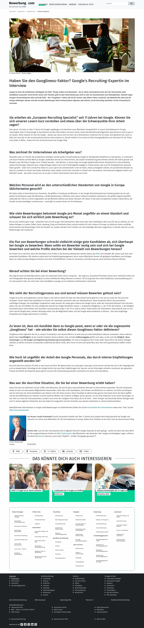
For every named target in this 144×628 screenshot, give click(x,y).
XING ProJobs (15, 612)
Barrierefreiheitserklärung (18, 600)
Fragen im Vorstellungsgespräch (61, 533)
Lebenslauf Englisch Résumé (121, 525)
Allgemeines (31, 11)
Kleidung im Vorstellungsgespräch (102, 550)
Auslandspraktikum (60, 558)
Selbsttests (110, 588)
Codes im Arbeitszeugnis (80, 553)
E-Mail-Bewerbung (101, 516)
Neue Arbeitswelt (80, 588)
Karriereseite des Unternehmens (100, 407)
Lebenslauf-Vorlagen (113, 581)
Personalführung (80, 590)
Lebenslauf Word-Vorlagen (19, 516)
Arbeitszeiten (79, 516)
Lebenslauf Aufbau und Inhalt (122, 516)
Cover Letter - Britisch (20, 549)
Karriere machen (80, 581)
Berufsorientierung (58, 4)
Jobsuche (46, 585)
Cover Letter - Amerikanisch (18, 544)
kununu (41, 436)
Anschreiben (15, 581)
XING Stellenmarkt (64, 433)
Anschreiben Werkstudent (17, 530)
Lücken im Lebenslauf (122, 530)
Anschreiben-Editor (60, 607)
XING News (100, 610)
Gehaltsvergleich (102, 612)
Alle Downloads (112, 595)
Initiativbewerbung (60, 524)
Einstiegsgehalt (80, 562)
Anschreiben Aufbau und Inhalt (41, 531)
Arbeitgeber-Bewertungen (62, 612)
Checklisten (110, 585)
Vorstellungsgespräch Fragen (102, 540)
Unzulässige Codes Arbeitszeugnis (81, 529)
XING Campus (58, 610)
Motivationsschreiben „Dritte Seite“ (40, 557)
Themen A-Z (89, 600)
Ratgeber (110, 583)
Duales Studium (59, 550)
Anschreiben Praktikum (20, 526)
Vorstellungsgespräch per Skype (102, 561)
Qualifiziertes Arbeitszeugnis (59, 528)
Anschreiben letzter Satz (40, 541)
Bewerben (43, 4)
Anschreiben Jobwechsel (20, 540)
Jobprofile (46, 588)
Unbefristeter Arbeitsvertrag (79, 535)
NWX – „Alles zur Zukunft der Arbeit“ (23, 610)
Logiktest (37, 524)
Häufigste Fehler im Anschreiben (40, 551)
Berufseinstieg (79, 578)
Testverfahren (111, 590)
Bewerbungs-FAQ (65, 600)
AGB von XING (101, 619)
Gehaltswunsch (80, 566)
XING (98, 253)
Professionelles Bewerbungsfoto (120, 540)
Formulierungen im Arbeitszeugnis (81, 524)
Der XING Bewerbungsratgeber (81, 540)
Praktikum (58, 554)
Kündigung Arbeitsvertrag (18, 553)
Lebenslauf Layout (121, 521)
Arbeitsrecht (79, 592)
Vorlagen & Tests (86, 4)
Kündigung (78, 558)
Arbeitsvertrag (59, 516)
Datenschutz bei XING (61, 619)
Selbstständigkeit (49, 590)
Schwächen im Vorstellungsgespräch (102, 545)
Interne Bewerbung (101, 528)
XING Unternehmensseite (19, 410)
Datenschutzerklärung (18, 619)
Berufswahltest (39, 516)
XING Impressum (40, 600)
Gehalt (77, 583)
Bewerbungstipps (43, 11)
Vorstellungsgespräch (18, 585)
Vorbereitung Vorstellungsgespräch (102, 555)
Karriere (72, 4)
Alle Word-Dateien (113, 592)
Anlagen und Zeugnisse (102, 520)
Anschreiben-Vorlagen (114, 578)
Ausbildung (58, 542)
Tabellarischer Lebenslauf (120, 535)
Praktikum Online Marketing (120, 600)
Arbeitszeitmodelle (81, 520)
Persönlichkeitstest (40, 520)
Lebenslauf (14, 583)
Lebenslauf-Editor (17, 607)
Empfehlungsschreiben (102, 532)
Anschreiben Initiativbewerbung (19, 521)
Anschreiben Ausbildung (20, 536)
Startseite (12, 11)
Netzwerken (47, 592)
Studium (57, 546)
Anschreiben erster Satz (41, 537)
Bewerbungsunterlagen (61, 520)
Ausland (45, 595)
